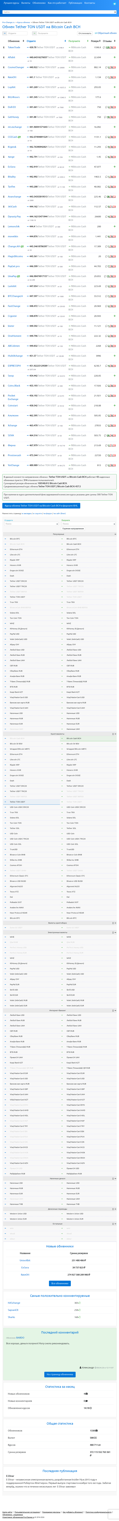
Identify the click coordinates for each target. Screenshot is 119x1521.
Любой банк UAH (17, 660)
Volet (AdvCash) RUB (18, 1000)
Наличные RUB (16, 718)
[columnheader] (4, 41)
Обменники (39, 3)
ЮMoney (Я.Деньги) (18, 629)
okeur (12, 1239)
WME (12, 937)
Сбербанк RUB (16, 671)
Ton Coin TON (16, 618)
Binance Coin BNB (17, 855)
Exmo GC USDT (16, 928)
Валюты (25, 3)
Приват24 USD (16, 1168)
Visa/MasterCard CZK (19, 1142)
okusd (12, 1233)
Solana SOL (14, 613)
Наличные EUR (16, 724)
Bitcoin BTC (15, 539)
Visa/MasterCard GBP (19, 1089)
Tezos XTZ (14, 892)
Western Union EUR (18, 1219)
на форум (48, 513)
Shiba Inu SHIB (16, 860)
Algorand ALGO (16, 886)
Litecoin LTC (15, 555)
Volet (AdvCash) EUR (18, 1006)
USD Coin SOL (15, 844)
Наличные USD (16, 713)
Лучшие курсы (11, 3)
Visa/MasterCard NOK (19, 1152)
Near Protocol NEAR (18, 913)
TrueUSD (14, 849)
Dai (11, 897)
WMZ (12, 623)
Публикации (75, 3)
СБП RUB (14, 666)
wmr (12, 1228)
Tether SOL (14, 828)
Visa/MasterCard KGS (19, 1147)
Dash (12, 576)
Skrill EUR (14, 995)
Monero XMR (15, 565)
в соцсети (37, 513)
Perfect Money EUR (18, 953)
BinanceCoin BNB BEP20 (20, 607)
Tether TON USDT (17, 597)
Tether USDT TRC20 (18, 586)
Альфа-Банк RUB (17, 676)
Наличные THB (16, 1204)
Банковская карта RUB (19, 703)
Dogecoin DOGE (17, 570)
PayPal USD (14, 634)
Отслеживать (85, 33)
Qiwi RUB (14, 942)
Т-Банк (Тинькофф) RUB (20, 681)
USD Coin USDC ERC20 (19, 807)
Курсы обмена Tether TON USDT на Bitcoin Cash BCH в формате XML (41, 505)
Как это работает (57, 3)
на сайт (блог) (60, 513)
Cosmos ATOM (16, 865)
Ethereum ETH (16, 549)
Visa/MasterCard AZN (19, 1163)
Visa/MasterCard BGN (19, 1158)
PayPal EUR (14, 984)
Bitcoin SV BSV (16, 744)
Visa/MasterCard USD (19, 697)
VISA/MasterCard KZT (19, 1100)
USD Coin (14, 833)
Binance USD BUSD (18, 881)
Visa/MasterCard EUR (19, 1073)
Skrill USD (14, 990)
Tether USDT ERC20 (18, 581)
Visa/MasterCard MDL (19, 1115)
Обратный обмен (107, 33)
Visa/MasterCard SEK (19, 1131)
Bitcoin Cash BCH (17, 544)
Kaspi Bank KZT (16, 692)
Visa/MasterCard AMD (19, 1110)
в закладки (26, 513)
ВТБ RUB (14, 687)
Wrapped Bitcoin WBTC (20, 749)
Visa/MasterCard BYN (19, 1105)
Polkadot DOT (16, 902)
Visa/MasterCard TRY (19, 1126)
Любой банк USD (17, 650)
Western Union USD (18, 1214)
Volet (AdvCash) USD (18, 639)
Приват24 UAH (16, 1057)
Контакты (89, 3)
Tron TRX (14, 602)
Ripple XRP (14, 560)
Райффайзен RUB (17, 1174)
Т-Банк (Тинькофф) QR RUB (21, 1068)
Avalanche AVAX (17, 907)
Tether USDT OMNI (18, 870)
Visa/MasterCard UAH (19, 708)
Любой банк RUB (17, 655)
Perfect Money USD (18, 947)
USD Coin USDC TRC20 (19, 839)
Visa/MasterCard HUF (19, 1121)
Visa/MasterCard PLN (19, 1137)
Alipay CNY (14, 644)
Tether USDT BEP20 (18, 592)
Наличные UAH (16, 729)
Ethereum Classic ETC (19, 876)
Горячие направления (73, 528)
